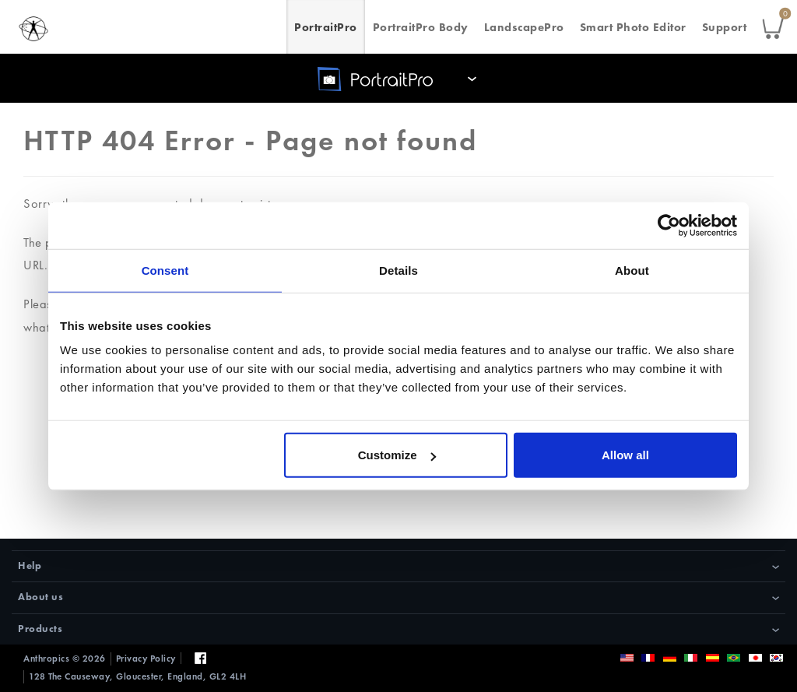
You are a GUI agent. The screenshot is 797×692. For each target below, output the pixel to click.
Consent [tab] (165, 269)
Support (724, 27)
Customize (397, 455)
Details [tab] (398, 269)
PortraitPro (325, 27)
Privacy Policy (146, 658)
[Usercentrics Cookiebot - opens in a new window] (669, 225)
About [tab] (632, 269)
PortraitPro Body (421, 27)
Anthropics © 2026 (64, 658)
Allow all (625, 455)
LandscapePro (524, 27)
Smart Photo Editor (633, 27)
